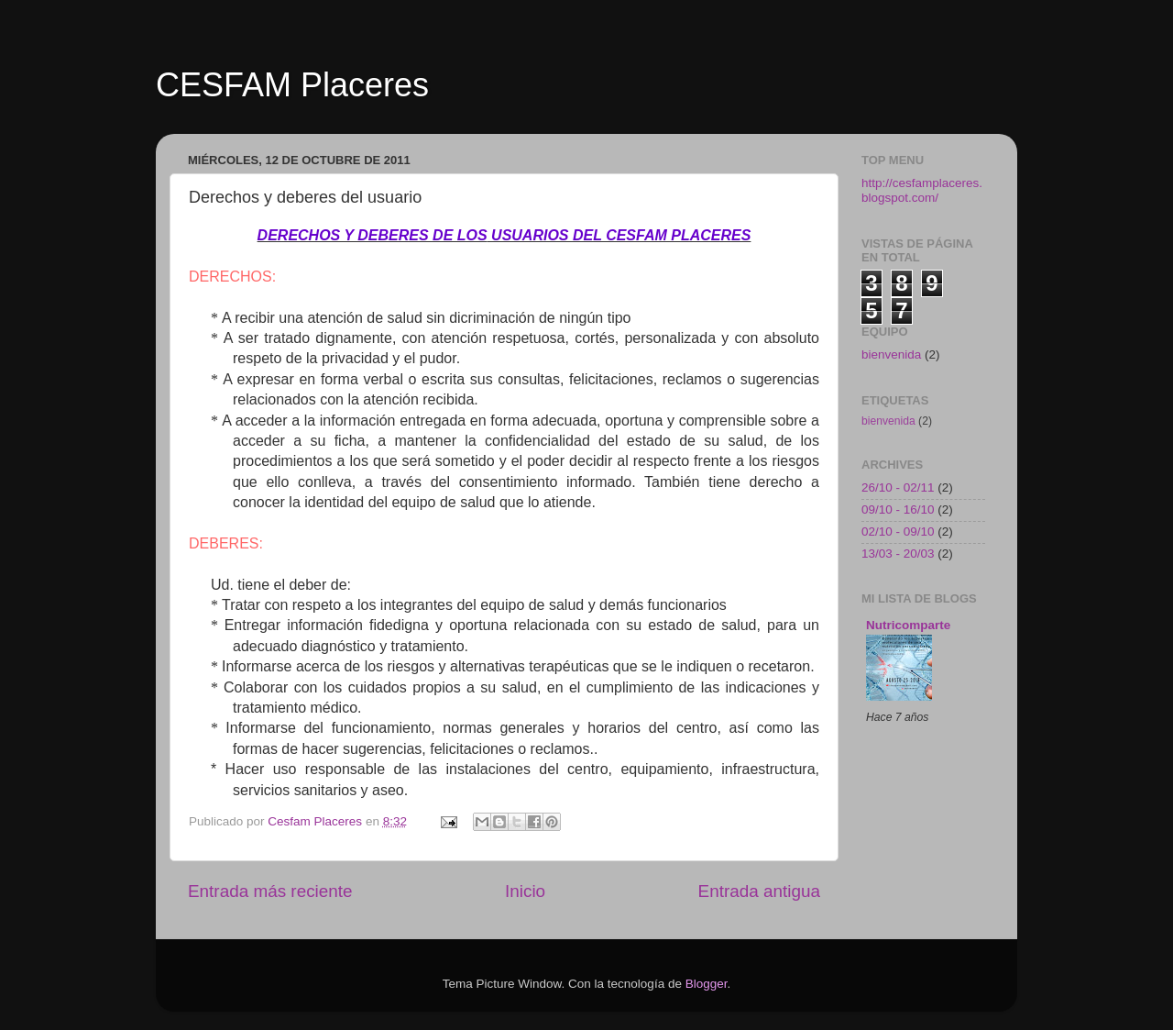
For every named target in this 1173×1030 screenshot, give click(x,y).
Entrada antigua (759, 891)
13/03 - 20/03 (898, 553)
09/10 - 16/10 (898, 509)
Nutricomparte (908, 625)
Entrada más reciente (270, 891)
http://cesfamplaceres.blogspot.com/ (921, 190)
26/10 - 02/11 (898, 487)
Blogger (706, 984)
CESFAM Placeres (292, 85)
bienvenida (891, 354)
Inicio (525, 891)
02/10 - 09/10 (898, 531)
